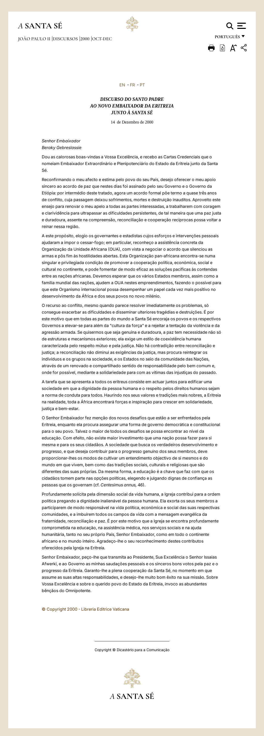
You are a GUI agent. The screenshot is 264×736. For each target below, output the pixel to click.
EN (122, 84)
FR (132, 84)
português (227, 38)
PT (142, 84)
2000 (85, 39)
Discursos (66, 39)
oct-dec (102, 39)
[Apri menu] (241, 25)
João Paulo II (34, 39)
